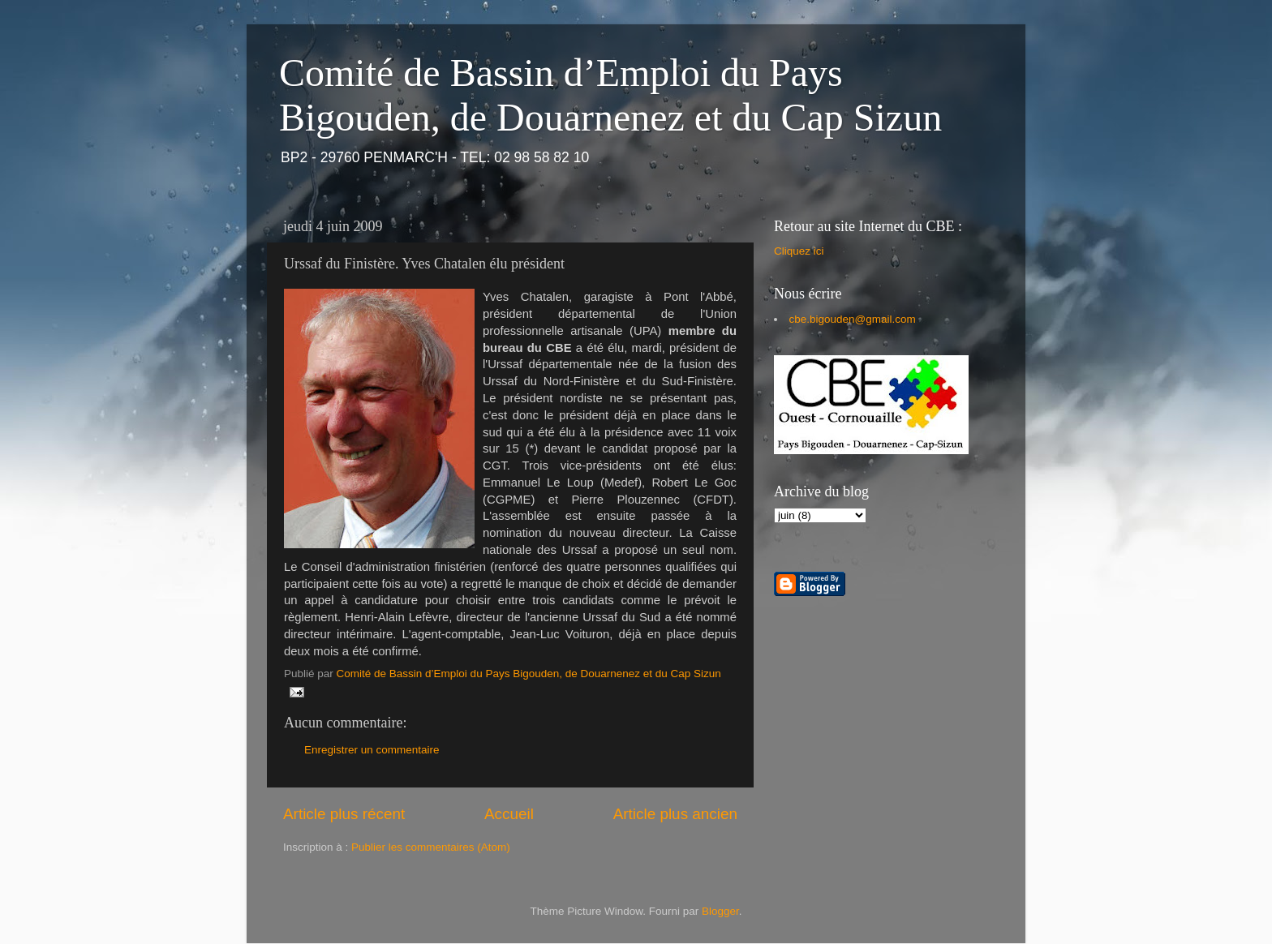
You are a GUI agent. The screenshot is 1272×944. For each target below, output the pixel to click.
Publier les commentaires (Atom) (430, 847)
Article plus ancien (675, 813)
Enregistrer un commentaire (372, 750)
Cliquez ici (799, 251)
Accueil (509, 813)
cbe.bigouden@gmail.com (852, 319)
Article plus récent (344, 813)
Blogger (720, 911)
